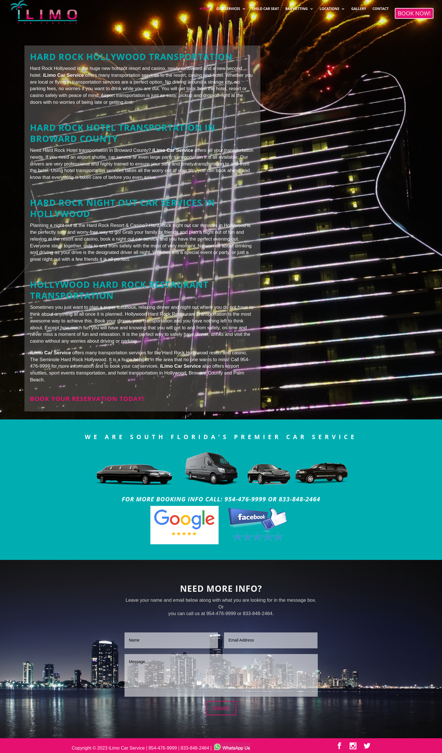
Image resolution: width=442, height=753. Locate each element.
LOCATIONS (329, 7)
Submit (221, 708)
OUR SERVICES (228, 7)
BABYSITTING (296, 7)
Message (221, 675)
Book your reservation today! (87, 398)
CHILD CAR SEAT (265, 7)
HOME (205, 7)
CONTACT (380, 7)
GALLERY (358, 7)
